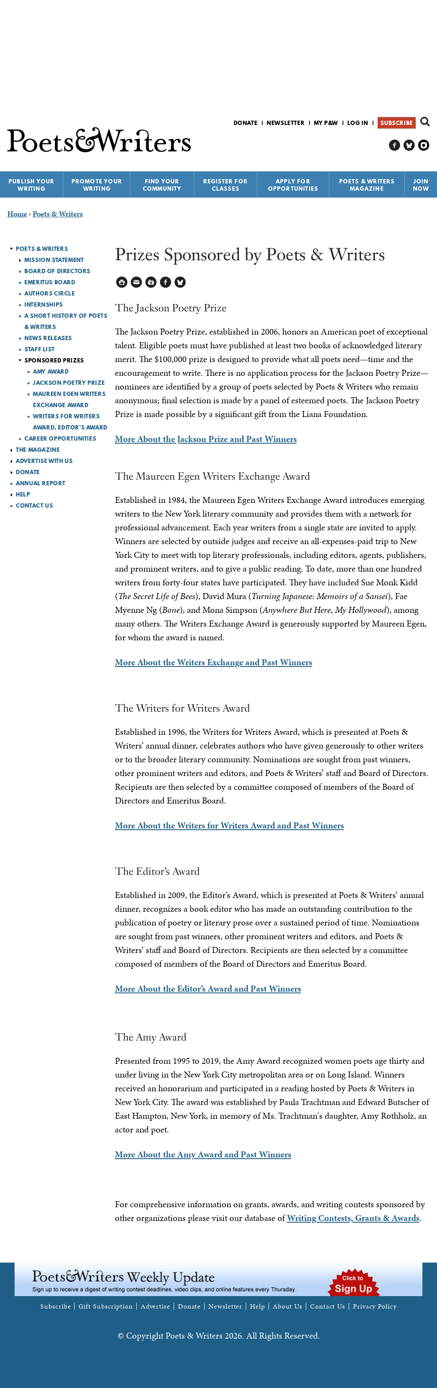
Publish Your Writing (31, 184)
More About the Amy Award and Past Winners (203, 1154)
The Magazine (38, 450)
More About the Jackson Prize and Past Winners (206, 438)
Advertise (155, 1306)
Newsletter (285, 123)
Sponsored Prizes (54, 360)
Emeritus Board (49, 282)
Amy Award (51, 371)
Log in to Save (151, 282)
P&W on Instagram (424, 145)
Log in (357, 123)
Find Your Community (162, 184)
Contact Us (34, 505)
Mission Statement (54, 260)
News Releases (48, 338)
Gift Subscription (105, 1306)
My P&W (326, 123)
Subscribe (396, 123)
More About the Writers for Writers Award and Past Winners (229, 825)
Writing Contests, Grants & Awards (353, 1217)
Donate (246, 123)
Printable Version (122, 282)
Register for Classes (225, 184)
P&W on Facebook (395, 145)
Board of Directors (57, 271)
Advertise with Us (44, 461)
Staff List (39, 349)
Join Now (421, 184)
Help (23, 494)
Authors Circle (49, 293)
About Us (287, 1306)
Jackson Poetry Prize (69, 383)
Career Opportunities (60, 438)
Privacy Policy (375, 1306)
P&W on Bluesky (409, 145)
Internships (43, 304)
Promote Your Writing (97, 184)
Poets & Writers (42, 249)
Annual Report (41, 483)
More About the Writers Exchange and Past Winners (213, 662)
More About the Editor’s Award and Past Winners (208, 988)
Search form (425, 121)
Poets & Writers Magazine (367, 184)
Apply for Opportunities (293, 184)
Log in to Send (136, 282)
